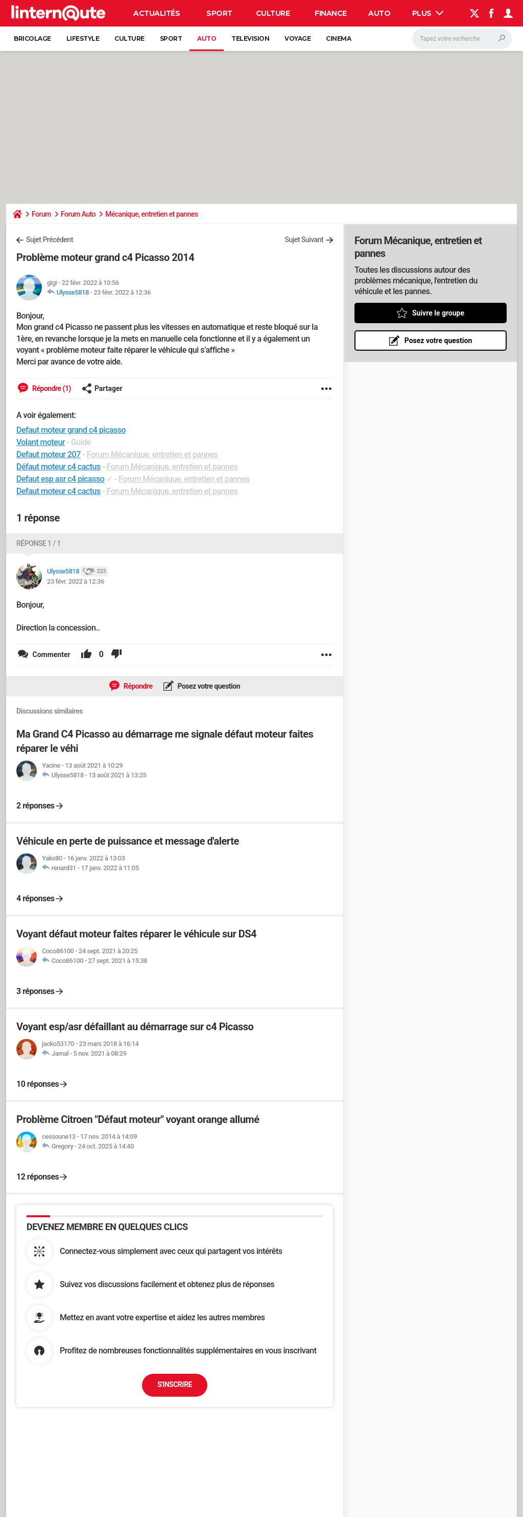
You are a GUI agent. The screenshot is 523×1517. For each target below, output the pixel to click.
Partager (102, 388)
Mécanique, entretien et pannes (151, 214)
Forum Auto (78, 214)
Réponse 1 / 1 (38, 543)
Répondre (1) (51, 388)
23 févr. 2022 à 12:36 (122, 292)
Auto (379, 13)
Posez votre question (208, 686)
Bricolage (32, 38)
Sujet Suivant (303, 240)
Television (250, 38)
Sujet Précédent (49, 240)
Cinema (338, 38)
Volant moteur (40, 442)
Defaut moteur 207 (48, 454)
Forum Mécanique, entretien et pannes (152, 454)
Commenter (50, 654)
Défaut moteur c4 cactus (58, 467)
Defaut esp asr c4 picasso (60, 479)
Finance (331, 13)
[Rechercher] (462, 39)
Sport (219, 13)
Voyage (297, 38)
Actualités (156, 13)
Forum (41, 214)
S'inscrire (174, 1384)
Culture (273, 13)
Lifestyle (83, 38)
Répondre (137, 686)
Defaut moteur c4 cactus (58, 491)
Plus (428, 13)
